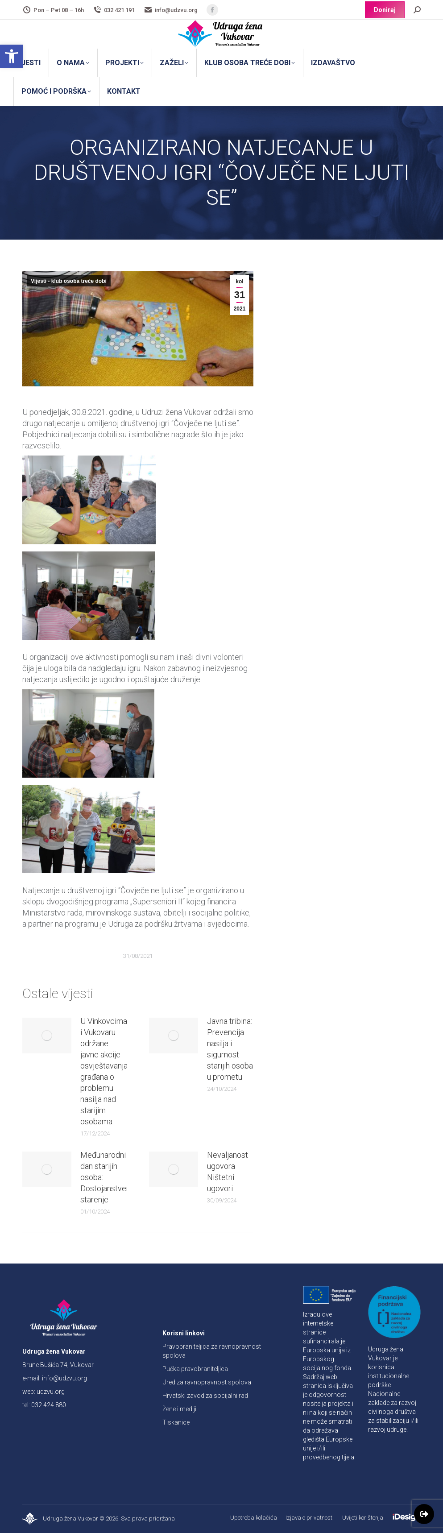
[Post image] (46, 1035)
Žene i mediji (179, 1409)
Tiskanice (176, 1422)
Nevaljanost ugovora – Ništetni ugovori (227, 1171)
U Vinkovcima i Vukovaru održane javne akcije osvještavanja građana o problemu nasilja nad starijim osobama (104, 1071)
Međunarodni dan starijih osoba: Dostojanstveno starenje (107, 1177)
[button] (11, 56)
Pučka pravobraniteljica (195, 1368)
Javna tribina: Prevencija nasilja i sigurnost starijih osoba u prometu (230, 1048)
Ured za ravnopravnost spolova (206, 1382)
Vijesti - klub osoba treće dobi (69, 281)
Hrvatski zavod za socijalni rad (205, 1395)
